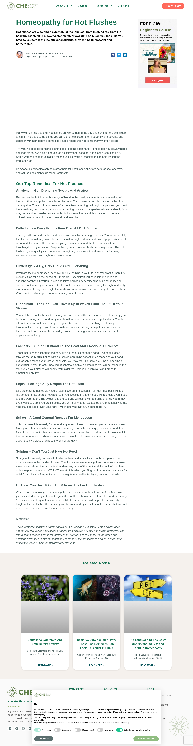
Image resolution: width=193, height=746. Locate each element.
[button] (113, 55)
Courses (85, 6)
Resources (104, 6)
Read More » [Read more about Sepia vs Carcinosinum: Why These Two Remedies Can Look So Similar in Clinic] (96, 665)
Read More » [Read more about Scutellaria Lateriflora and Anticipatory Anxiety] (45, 665)
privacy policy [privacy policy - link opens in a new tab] (126, 709)
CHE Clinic (123, 6)
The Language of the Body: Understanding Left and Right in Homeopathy (148, 643)
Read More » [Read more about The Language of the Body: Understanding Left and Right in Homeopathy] (147, 665)
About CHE (64, 6)
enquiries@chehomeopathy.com (27, 701)
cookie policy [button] (39, 715)
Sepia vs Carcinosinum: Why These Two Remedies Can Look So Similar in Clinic (96, 643)
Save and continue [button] (146, 739)
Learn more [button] (44, 739)
